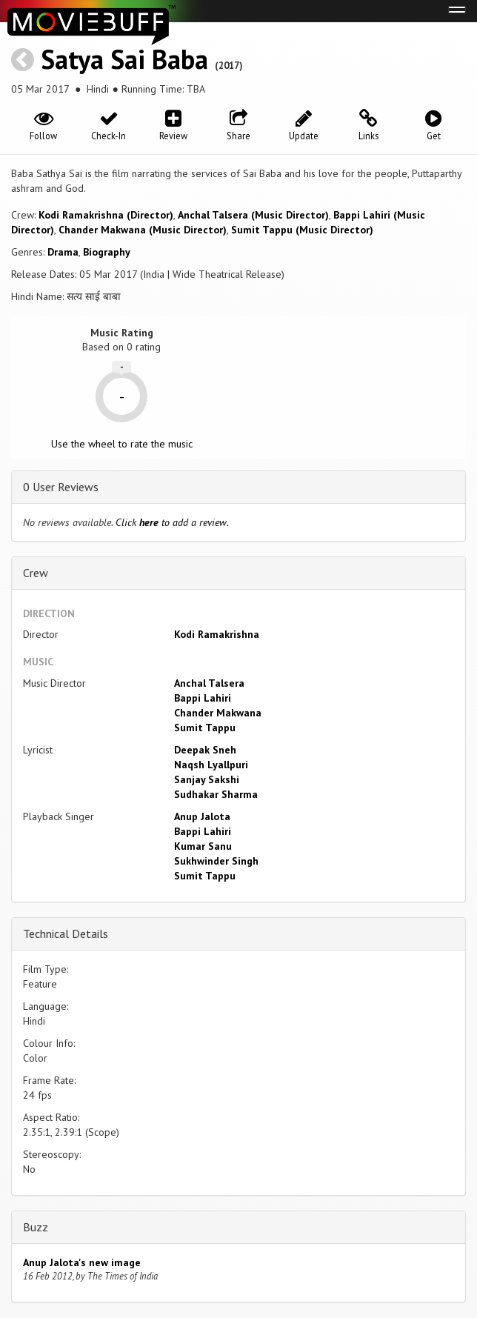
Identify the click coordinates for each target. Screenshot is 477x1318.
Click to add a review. (172, 522)
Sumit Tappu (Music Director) (302, 229)
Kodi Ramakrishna (216, 634)
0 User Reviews (61, 486)
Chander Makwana (217, 712)
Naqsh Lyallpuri (211, 764)
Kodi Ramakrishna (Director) (106, 215)
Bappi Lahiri (202, 698)
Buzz (35, 1226)
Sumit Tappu (205, 727)
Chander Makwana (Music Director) (143, 229)
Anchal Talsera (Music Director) (253, 215)
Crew (35, 572)
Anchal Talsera (209, 683)
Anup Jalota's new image (82, 1262)
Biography (106, 252)
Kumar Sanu (203, 846)
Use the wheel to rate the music (122, 443)
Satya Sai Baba (124, 58)
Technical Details (65, 933)
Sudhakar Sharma (216, 794)
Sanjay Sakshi (206, 779)
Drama (63, 252)
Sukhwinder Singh (216, 861)
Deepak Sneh (205, 749)
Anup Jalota (202, 816)
